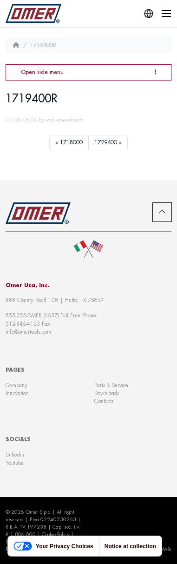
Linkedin (15, 454)
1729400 (105, 142)
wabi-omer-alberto (64, 119)
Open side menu (88, 71)
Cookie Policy (55, 534)
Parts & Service (111, 385)
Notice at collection (130, 546)
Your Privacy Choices (53, 546)
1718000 (71, 142)
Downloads (106, 393)
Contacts (103, 401)
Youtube (15, 463)
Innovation (17, 393)
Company (16, 385)
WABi (165, 549)
